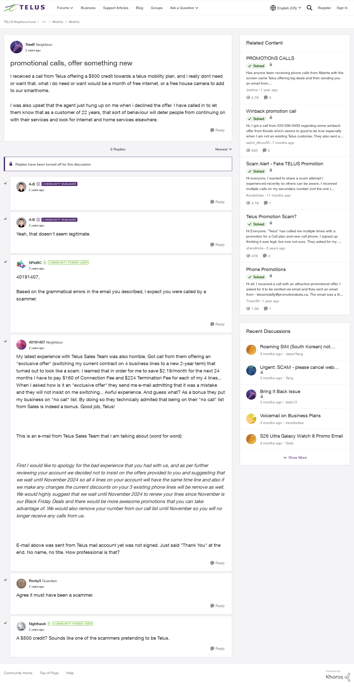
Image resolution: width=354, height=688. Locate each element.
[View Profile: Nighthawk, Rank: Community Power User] (21, 626)
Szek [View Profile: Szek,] (289, 443)
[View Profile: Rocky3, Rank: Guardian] (21, 584)
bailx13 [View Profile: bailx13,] (291, 402)
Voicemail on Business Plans (290, 415)
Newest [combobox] (223, 149)
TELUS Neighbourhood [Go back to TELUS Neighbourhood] (19, 22)
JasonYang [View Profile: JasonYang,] (294, 354)
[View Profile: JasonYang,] (251, 350)
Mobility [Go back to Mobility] (58, 22)
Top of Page (49, 673)
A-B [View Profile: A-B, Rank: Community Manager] (32, 184)
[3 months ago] (271, 353)
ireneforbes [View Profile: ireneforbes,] (295, 422)
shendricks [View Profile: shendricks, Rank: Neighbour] (255, 248)
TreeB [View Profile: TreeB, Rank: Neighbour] (30, 44)
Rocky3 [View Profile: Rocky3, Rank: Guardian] (35, 581)
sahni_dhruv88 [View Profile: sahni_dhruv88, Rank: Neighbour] (258, 142)
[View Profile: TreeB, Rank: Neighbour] (16, 47)
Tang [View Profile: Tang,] (289, 378)
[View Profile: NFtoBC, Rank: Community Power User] (21, 265)
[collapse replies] (6, 183)
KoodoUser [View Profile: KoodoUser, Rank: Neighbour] (255, 195)
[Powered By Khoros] (338, 676)
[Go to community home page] (25, 8)
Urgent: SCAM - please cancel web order (297, 367)
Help (70, 673)
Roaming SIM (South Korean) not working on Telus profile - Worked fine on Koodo (300, 347)
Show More (295, 457)
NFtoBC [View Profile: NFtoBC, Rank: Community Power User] (35, 262)
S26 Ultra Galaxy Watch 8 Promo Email (301, 436)
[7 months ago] (282, 142)
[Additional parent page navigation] (44, 21)
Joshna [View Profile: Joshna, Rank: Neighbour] (252, 90)
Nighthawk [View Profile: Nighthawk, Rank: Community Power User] (37, 624)
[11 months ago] (278, 195)
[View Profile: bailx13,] (251, 395)
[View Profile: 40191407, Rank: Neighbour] (21, 345)
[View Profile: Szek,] (251, 439)
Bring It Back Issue (280, 391)
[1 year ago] (268, 89)
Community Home (18, 673)
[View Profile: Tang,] (251, 370)
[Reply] (217, 130)
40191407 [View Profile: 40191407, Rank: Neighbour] (37, 342)
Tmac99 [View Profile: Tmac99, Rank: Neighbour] (252, 300)
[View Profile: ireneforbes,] (251, 419)
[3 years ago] (275, 248)
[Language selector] (286, 8)
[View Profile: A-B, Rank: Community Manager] (21, 187)
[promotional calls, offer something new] (36, 190)
